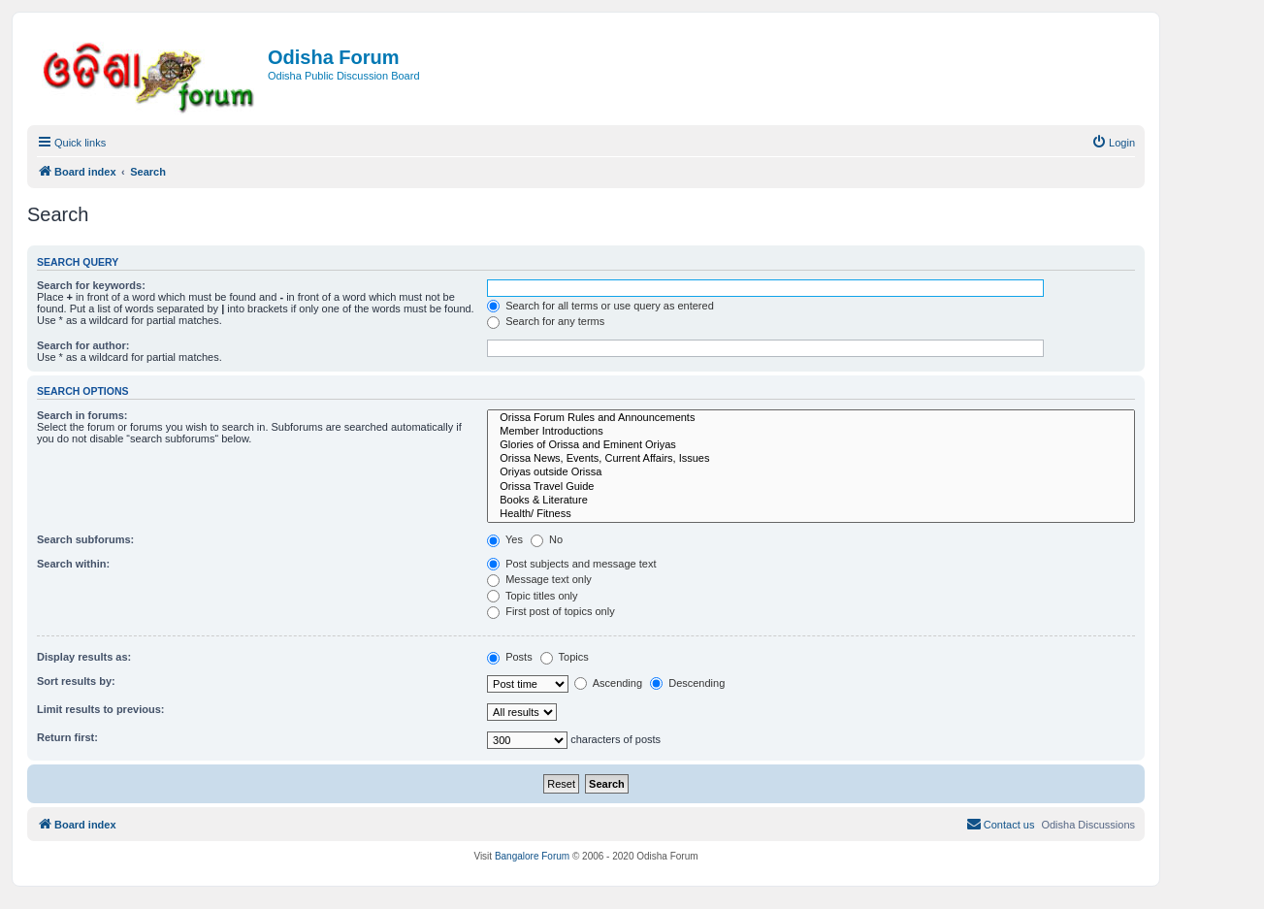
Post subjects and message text (571, 563)
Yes (505, 539)
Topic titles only (532, 595)
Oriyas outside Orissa (811, 472)
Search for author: (83, 345)
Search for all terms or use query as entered (600, 305)
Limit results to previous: (100, 709)
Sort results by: (76, 681)
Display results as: (84, 657)
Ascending (608, 683)
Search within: (73, 563)
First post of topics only (551, 611)
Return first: (67, 737)
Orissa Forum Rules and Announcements (811, 418)
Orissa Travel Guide (811, 487)
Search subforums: (85, 539)
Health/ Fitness (811, 514)
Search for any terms (545, 321)
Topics (564, 657)
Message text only (539, 579)
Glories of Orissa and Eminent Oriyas (811, 445)
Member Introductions (811, 431)
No (547, 539)
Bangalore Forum (532, 856)
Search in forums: (82, 415)
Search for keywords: (91, 285)
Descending (687, 683)
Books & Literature (811, 500)
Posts (510, 657)
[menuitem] (1113, 142)
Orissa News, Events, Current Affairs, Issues (811, 459)
